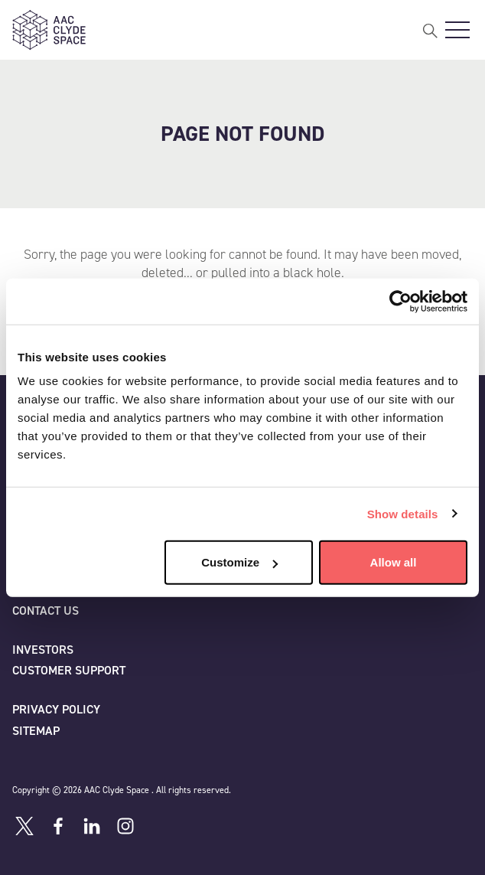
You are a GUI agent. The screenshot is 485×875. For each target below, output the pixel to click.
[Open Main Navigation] (457, 30)
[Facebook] (58, 826)
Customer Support (68, 670)
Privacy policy (56, 709)
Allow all (393, 562)
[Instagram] (125, 826)
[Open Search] (430, 30)
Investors (42, 650)
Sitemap (36, 731)
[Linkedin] (92, 826)
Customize (239, 562)
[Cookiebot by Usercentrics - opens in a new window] (400, 300)
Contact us (45, 610)
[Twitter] (24, 826)
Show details (402, 513)
